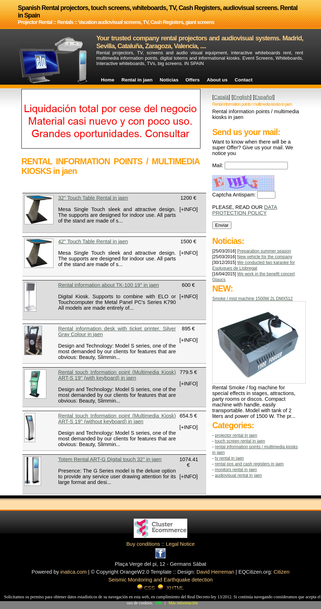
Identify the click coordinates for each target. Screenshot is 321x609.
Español (263, 97)
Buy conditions (143, 544)
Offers (192, 80)
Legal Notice (180, 544)
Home (107, 80)
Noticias (169, 80)
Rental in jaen (136, 80)
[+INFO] (188, 209)
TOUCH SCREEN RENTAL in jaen (240, 441)
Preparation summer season (264, 251)
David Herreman (215, 572)
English (241, 97)
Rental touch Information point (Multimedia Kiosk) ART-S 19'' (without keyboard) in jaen (117, 418)
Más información (183, 602)
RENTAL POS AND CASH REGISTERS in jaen (249, 463)
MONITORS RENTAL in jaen (236, 469)
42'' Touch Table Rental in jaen (93, 241)
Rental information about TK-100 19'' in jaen (108, 285)
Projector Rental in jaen (236, 435)
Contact (244, 80)
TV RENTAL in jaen (229, 458)
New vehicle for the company (264, 256)
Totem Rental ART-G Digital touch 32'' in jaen (110, 459)
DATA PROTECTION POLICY (244, 210)
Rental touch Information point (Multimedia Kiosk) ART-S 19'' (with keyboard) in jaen (117, 375)
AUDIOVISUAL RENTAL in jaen (238, 475)
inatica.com (73, 572)
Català (221, 97)
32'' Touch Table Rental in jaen (93, 198)
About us (217, 80)
